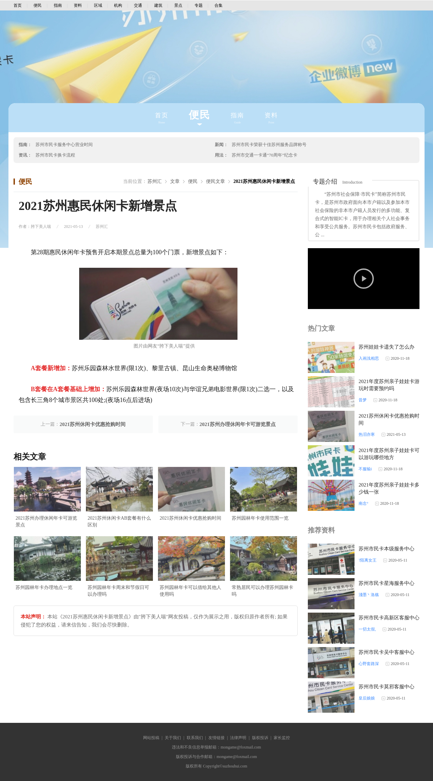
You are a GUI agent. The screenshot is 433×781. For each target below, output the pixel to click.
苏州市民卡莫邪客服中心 (386, 686)
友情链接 (216, 737)
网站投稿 (151, 737)
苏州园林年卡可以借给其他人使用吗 (190, 591)
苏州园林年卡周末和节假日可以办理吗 (118, 591)
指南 (58, 5)
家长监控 (282, 737)
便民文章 (215, 181)
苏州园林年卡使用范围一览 (260, 518)
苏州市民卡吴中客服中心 (386, 652)
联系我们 (195, 737)
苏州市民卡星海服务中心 (386, 583)
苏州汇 (154, 181)
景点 (178, 5)
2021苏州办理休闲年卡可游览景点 (238, 424)
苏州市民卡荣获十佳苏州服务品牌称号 (269, 144)
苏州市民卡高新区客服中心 (389, 617)
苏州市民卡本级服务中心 (386, 548)
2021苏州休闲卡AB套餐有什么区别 (119, 521)
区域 (98, 5)
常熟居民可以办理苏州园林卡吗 (262, 591)
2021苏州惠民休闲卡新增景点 (264, 181)
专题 (199, 5)
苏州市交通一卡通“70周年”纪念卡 (264, 155)
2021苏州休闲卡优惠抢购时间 (93, 424)
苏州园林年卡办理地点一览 (44, 587)
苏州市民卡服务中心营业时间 (64, 144)
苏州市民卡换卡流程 (55, 155)
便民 (37, 5)
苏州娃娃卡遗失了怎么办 (386, 347)
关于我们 (173, 737)
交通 (138, 5)
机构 (118, 5)
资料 (78, 5)
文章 (175, 181)
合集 (218, 5)
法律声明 (238, 737)
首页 (18, 5)
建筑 (158, 5)
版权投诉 (260, 737)
